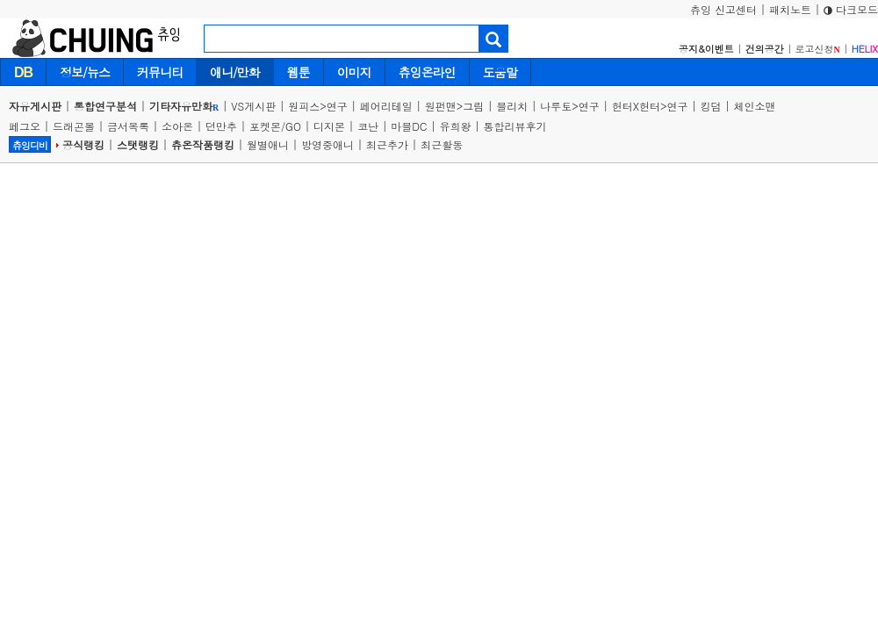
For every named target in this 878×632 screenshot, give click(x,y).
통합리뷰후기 (515, 125)
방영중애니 (327, 144)
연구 (337, 105)
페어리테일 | (392, 105)
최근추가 (387, 144)
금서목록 (128, 125)
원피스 (304, 105)
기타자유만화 (184, 105)
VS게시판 (253, 105)
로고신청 (817, 48)
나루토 (556, 105)
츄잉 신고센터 (723, 9)
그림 (473, 105)
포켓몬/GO (275, 125)
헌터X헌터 (636, 105)
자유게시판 (35, 105)
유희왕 (455, 125)
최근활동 (442, 144)
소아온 (177, 125)
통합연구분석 (105, 105)
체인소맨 (755, 105)
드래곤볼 (74, 125)
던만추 (221, 125)
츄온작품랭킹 (202, 144)
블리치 (512, 105)
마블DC (409, 125)
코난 (367, 125)
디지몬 (329, 125)
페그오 (24, 125)
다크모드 (851, 9)
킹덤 (711, 105)
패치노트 (790, 9)
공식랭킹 (83, 144)
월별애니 (268, 144)
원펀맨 (441, 105)
